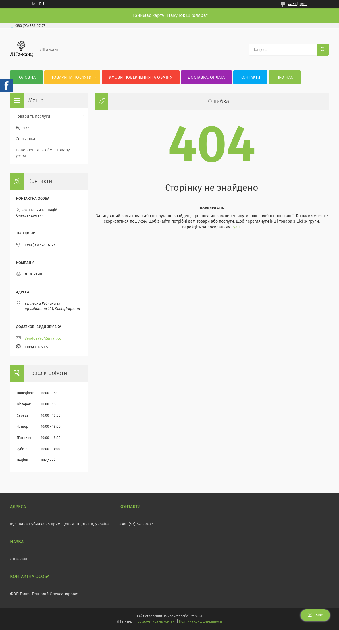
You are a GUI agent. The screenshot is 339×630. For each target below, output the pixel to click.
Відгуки (23, 127)
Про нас (284, 77)
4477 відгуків (297, 4)
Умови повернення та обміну (140, 77)
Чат (315, 615)
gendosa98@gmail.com (45, 338)
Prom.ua (196, 616)
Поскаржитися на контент (155, 621)
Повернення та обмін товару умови (43, 153)
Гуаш (236, 227)
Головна (26, 77)
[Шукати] (323, 50)
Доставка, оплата (206, 77)
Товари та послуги (71, 77)
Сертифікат (26, 138)
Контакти (250, 77)
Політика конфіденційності (200, 621)
